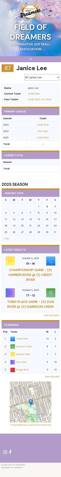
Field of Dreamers (30, 32)
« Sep (6, 238)
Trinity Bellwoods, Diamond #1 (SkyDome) (30, 424)
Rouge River (19, 369)
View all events (51, 315)
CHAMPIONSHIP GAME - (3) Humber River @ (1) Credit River (30, 275)
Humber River (20, 354)
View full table (52, 376)
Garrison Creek (21, 346)
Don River (46, 99)
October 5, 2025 (30, 258)
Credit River (34, 93)
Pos (5, 331)
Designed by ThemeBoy (12, 467)
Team (13, 331)
